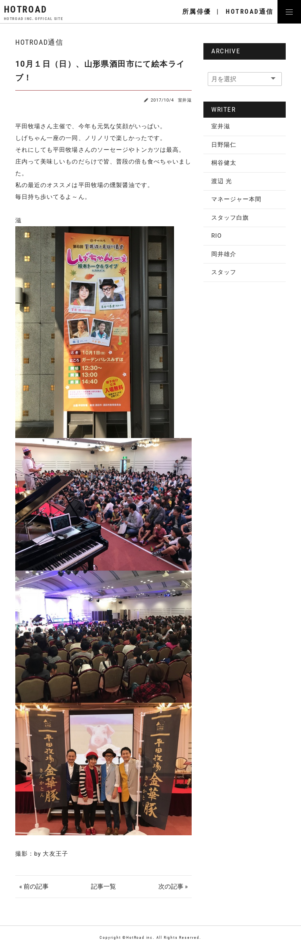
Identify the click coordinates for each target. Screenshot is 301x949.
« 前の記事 (34, 886)
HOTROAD (33, 12)
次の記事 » (173, 886)
